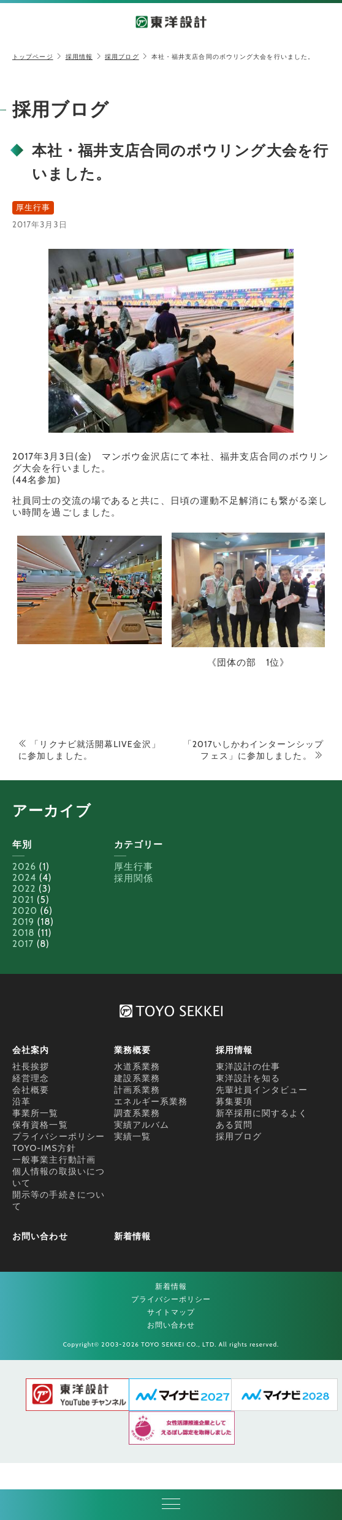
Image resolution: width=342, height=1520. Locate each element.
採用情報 (79, 57)
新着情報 (132, 1236)
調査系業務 (137, 1113)
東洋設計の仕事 (248, 1066)
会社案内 (30, 1049)
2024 (24, 877)
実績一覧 (132, 1136)
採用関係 (133, 878)
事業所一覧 (35, 1113)
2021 (23, 899)
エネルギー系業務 (151, 1101)
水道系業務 (137, 1066)
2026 (24, 866)
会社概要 (30, 1089)
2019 (23, 921)
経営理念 (30, 1078)
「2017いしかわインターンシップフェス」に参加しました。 (253, 750)
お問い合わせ (40, 1236)
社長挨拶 (30, 1066)
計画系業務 (137, 1089)
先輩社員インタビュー (262, 1089)
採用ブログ (122, 57)
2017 (23, 943)
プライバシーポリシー (58, 1136)
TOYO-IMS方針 (44, 1147)
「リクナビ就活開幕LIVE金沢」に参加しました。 (89, 750)
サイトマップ (171, 1312)
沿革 (21, 1101)
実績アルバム (142, 1124)
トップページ (32, 57)
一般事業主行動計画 (54, 1159)
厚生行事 (133, 866)
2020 (24, 910)
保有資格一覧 (40, 1124)
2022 (24, 888)
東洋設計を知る (248, 1078)
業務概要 (132, 1049)
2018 (23, 932)
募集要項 (234, 1101)
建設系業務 (137, 1078)
